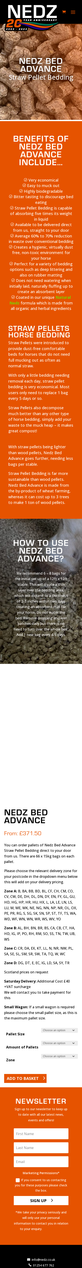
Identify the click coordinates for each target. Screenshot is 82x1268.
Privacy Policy (52, 1229)
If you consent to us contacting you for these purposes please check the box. (41, 1185)
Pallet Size (15, 1034)
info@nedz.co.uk (43, 1260)
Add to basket (23, 1078)
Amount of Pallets (22, 1047)
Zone (10, 1060)
